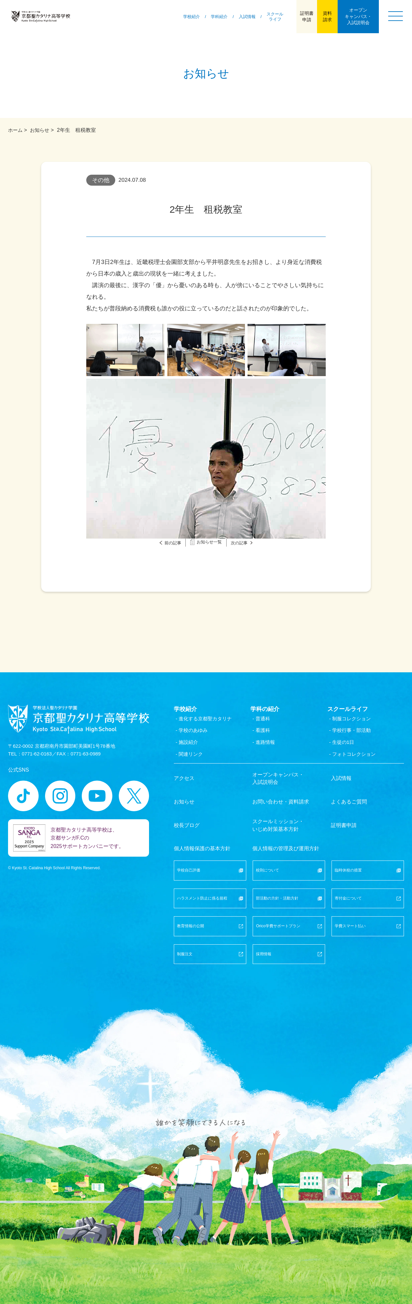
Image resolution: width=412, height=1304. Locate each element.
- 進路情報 (267, 744)
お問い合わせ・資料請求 (280, 798)
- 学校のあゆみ (196, 732)
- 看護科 (265, 732)
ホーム (15, 130)
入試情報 (341, 780)
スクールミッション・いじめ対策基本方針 (278, 816)
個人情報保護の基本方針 (202, 833)
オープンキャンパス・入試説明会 (278, 780)
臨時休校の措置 (368, 853)
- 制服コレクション (354, 720)
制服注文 (210, 939)
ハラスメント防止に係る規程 (210, 881)
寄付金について (368, 881)
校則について (289, 853)
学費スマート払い (368, 910)
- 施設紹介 (191, 744)
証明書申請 (344, 816)
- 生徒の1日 (345, 744)
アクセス (184, 780)
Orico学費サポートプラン (289, 910)
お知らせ (41, 130)
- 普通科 (265, 720)
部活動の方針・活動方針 (289, 881)
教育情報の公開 (210, 910)
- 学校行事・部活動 (354, 732)
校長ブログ (187, 816)
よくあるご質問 (349, 798)
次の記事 (248, 542)
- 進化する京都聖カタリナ (209, 720)
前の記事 (164, 542)
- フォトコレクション (357, 757)
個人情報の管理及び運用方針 (285, 833)
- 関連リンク (193, 757)
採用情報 (289, 939)
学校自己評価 (210, 853)
